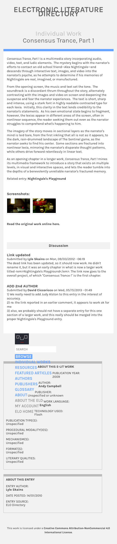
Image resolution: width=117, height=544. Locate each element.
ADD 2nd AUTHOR (22, 286)
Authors (23, 378)
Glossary (24, 389)
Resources (26, 367)
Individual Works (32, 362)
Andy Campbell (49, 386)
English (45, 405)
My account (27, 406)
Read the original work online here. (33, 224)
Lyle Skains (36, 259)
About (21, 395)
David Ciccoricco (40, 290)
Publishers (26, 384)
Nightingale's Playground (47, 179)
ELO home (24, 411)
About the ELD (29, 400)
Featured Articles (33, 373)
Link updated (18, 255)
